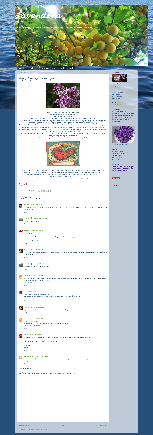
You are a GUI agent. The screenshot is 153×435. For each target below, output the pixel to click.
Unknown (27, 275)
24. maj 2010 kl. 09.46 (40, 264)
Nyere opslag (24, 425)
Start (63, 425)
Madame (26, 230)
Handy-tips (45, 68)
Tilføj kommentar (25, 368)
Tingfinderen (33, 68)
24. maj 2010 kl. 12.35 (38, 319)
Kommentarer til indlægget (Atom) (37, 429)
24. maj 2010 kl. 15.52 (34, 334)
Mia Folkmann (28, 356)
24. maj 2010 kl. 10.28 (38, 275)
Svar (25, 212)
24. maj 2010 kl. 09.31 (38, 250)
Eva (25, 291)
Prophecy (27, 250)
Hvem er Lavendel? (59, 68)
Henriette (27, 204)
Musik (71, 68)
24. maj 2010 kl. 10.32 (34, 291)
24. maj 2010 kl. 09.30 (37, 230)
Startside (22, 68)
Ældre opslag (101, 425)
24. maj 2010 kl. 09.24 (40, 218)
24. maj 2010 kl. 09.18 (37, 204)
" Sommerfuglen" (117, 104)
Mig (25, 334)
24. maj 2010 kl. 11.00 (38, 307)
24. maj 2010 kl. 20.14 (41, 356)
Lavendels (38, 16)
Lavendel (27, 218)
